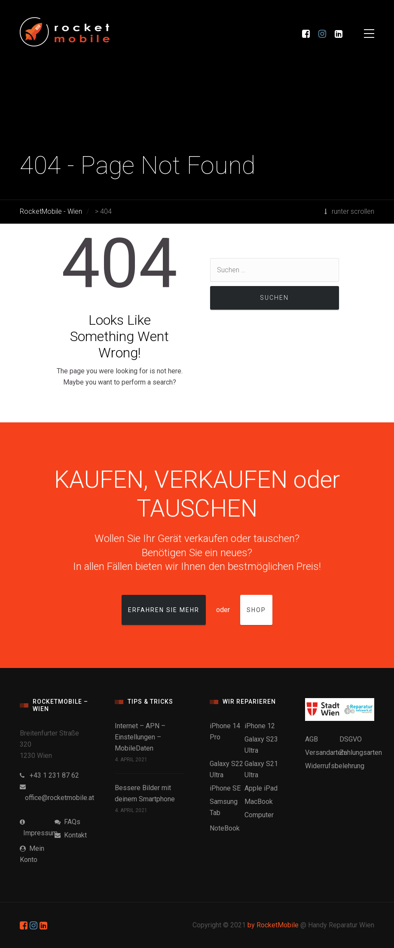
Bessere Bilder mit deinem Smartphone (145, 793)
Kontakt (71, 835)
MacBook (258, 801)
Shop (256, 609)
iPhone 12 (259, 726)
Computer (259, 815)
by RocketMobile (273, 925)
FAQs (67, 822)
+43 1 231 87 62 (49, 775)
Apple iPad (261, 788)
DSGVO (350, 739)
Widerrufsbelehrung (334, 766)
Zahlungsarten (360, 752)
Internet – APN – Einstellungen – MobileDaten (140, 737)
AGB (311, 739)
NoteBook (225, 828)
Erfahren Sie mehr (163, 609)
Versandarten (325, 752)
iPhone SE (225, 788)
